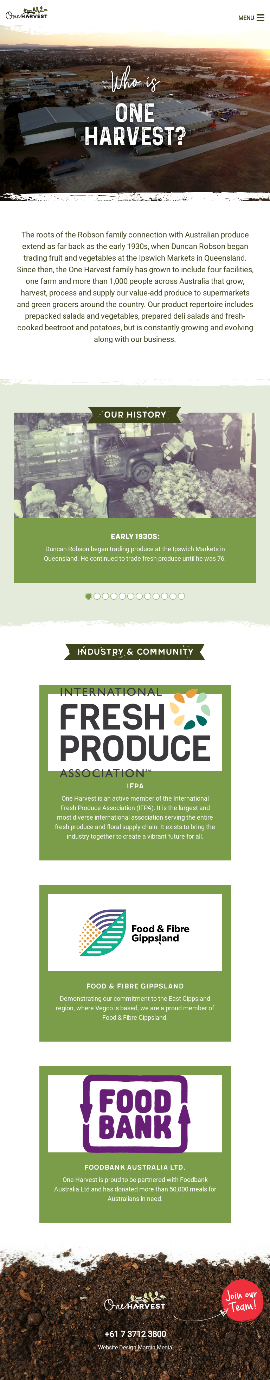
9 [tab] (156, 596)
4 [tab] (113, 596)
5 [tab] (122, 596)
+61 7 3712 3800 (135, 1334)
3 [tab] (105, 596)
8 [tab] (147, 596)
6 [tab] (130, 596)
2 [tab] (97, 596)
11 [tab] (172, 596)
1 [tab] (88, 596)
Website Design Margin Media (135, 1347)
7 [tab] (139, 596)
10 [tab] (164, 596)
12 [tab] (181, 596)
